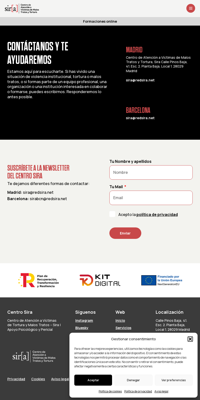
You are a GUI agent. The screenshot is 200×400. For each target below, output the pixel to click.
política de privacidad (157, 214)
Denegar (133, 380)
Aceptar (93, 380)
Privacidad (16, 379)
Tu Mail (116, 187)
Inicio (120, 320)
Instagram (84, 320)
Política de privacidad (138, 391)
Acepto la (148, 214)
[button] (190, 339)
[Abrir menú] (190, 8)
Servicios (123, 327)
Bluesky (81, 327)
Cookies (38, 379)
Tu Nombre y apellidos (130, 161)
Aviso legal (161, 391)
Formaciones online (100, 21)
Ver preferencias (174, 380)
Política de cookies (110, 391)
